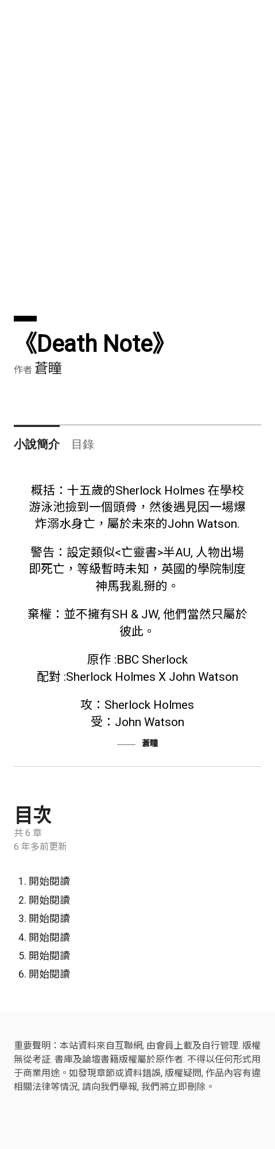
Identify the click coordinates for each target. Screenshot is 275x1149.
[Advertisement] (137, 178)
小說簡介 (37, 444)
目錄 (82, 444)
